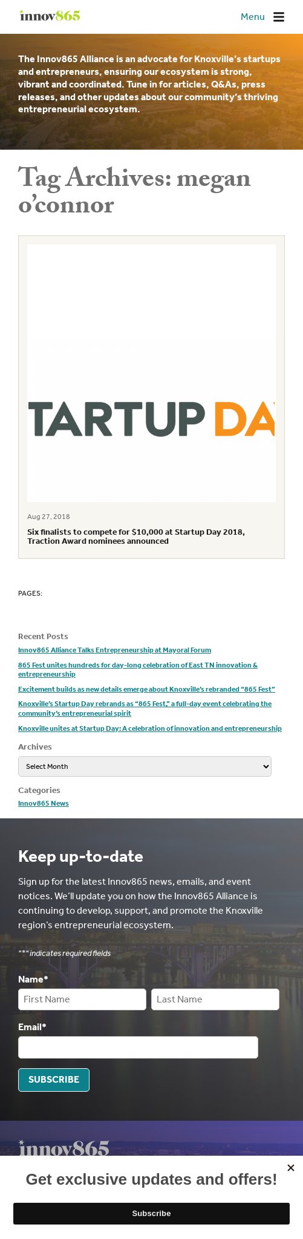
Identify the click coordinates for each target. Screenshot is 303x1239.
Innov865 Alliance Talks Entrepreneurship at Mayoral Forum (114, 650)
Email (32, 1027)
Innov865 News (43, 803)
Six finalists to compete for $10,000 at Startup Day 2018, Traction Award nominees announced (136, 536)
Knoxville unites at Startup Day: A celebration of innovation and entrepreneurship (150, 728)
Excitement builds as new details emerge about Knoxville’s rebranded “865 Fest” (146, 689)
